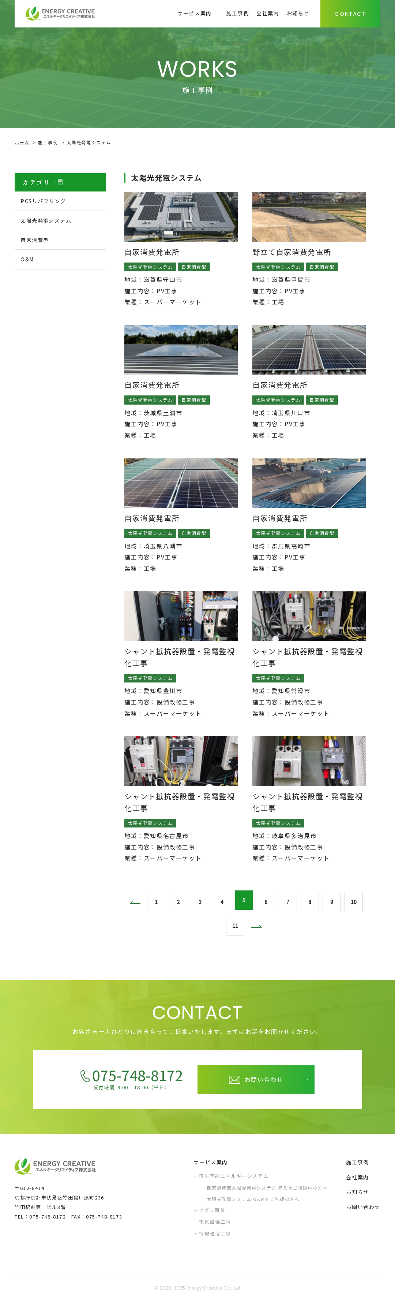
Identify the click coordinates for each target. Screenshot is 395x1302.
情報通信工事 (215, 1234)
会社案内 (357, 1178)
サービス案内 (210, 1164)
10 (354, 900)
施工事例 (48, 142)
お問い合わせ (363, 1208)
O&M (29, 261)
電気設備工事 (215, 1223)
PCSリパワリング (47, 201)
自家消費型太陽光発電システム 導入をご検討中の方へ (267, 1189)
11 (234, 926)
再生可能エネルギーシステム (233, 1177)
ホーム (22, 142)
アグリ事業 (212, 1211)
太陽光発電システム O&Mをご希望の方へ (253, 1201)
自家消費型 (38, 241)
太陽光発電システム (51, 221)
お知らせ (357, 1193)
